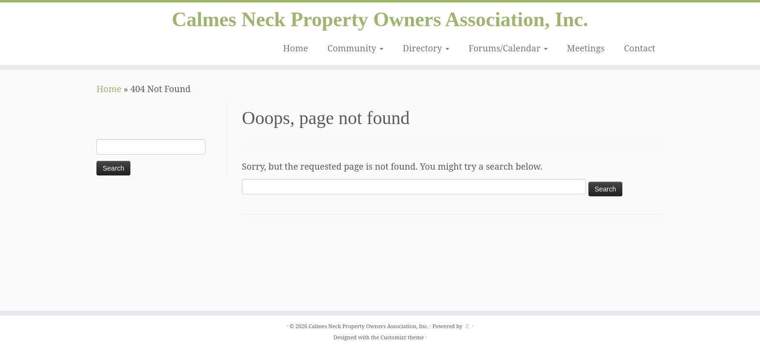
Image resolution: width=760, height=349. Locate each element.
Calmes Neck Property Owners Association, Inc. (380, 19)
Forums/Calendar (508, 48)
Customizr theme (402, 337)
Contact (639, 48)
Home (295, 48)
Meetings (586, 48)
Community (355, 48)
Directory (426, 48)
